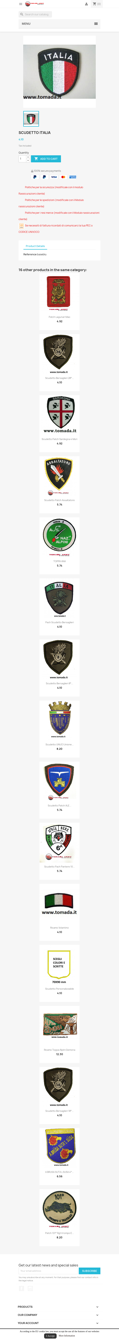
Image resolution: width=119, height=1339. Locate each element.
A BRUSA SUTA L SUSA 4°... (59, 1171)
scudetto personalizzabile (59, 988)
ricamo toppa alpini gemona (59, 1049)
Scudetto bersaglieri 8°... (59, 683)
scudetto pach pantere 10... (59, 866)
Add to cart (46, 159)
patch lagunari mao (59, 316)
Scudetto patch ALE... (59, 805)
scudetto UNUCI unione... (60, 744)
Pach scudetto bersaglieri (59, 622)
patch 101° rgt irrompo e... (59, 1233)
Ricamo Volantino (59, 927)
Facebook (21, 1288)
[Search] (35, 14)
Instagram (30, 1288)
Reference (30, 254)
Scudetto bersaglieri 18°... (59, 1110)
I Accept (50, 1336)
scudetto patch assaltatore (59, 500)
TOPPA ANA (59, 561)
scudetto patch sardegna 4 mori (59, 439)
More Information (67, 1336)
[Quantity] (22, 158)
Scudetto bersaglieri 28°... (59, 378)
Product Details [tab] (35, 246)
